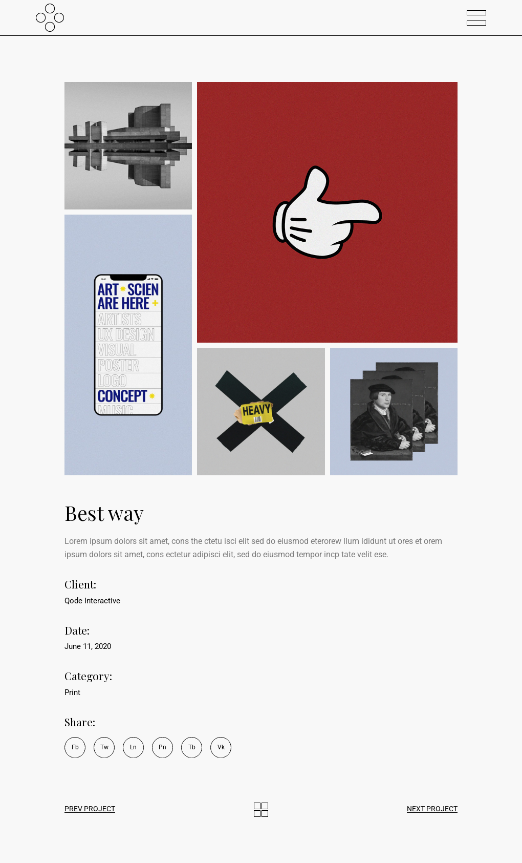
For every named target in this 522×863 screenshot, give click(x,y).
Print (72, 692)
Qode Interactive (92, 600)
